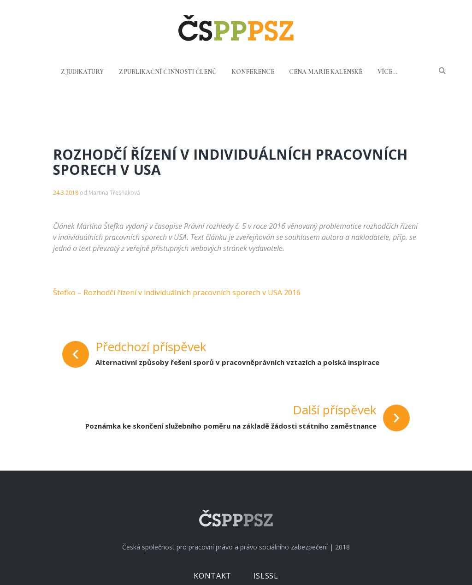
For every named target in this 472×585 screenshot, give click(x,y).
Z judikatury (82, 72)
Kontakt (212, 576)
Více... (387, 72)
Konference (253, 72)
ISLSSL (266, 576)
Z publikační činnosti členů (168, 72)
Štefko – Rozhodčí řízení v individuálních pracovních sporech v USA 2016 (177, 292)
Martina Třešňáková (114, 193)
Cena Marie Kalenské (325, 72)
